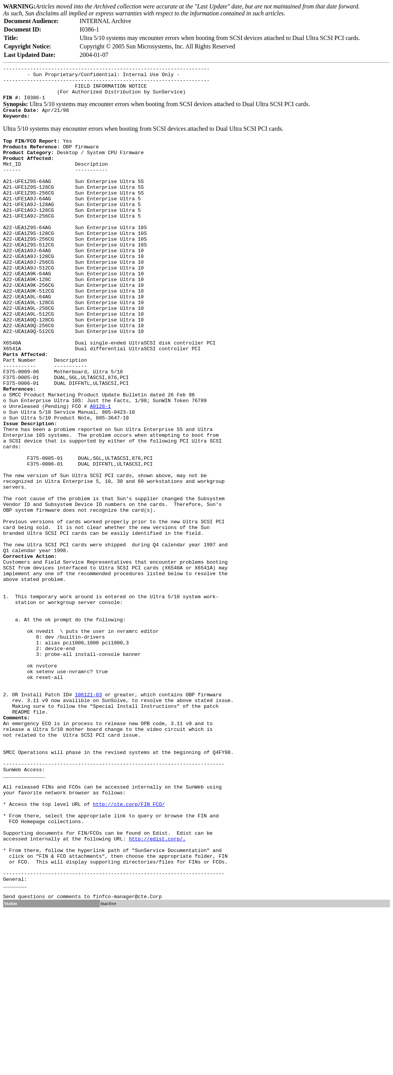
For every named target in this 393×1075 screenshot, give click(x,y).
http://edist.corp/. (157, 988)
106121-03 (88, 815)
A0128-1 (100, 469)
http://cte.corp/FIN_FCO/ (129, 947)
